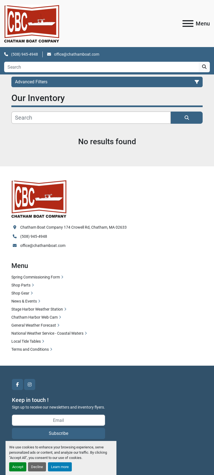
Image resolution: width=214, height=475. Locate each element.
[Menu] (187, 23)
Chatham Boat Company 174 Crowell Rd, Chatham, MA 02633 (73, 227)
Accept (17, 467)
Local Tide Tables (26, 341)
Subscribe (58, 433)
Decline (37, 467)
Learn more (60, 467)
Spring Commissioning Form (35, 277)
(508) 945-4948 (24, 54)
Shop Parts (20, 285)
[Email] (58, 420)
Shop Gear (20, 293)
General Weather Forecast (33, 325)
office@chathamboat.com (76, 54)
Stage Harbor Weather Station (37, 309)
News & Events (24, 301)
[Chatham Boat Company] (39, 198)
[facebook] (17, 384)
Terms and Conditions (30, 349)
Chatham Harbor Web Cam (34, 317)
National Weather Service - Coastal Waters (47, 333)
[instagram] (29, 384)
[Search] (101, 67)
